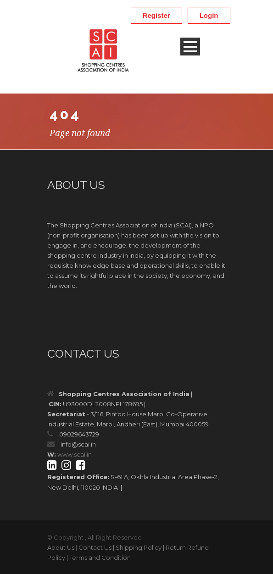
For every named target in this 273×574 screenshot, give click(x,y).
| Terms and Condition (99, 557)
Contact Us (94, 547)
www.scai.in (74, 454)
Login (209, 15)
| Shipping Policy (137, 547)
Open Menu (190, 46)
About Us (60, 547)
